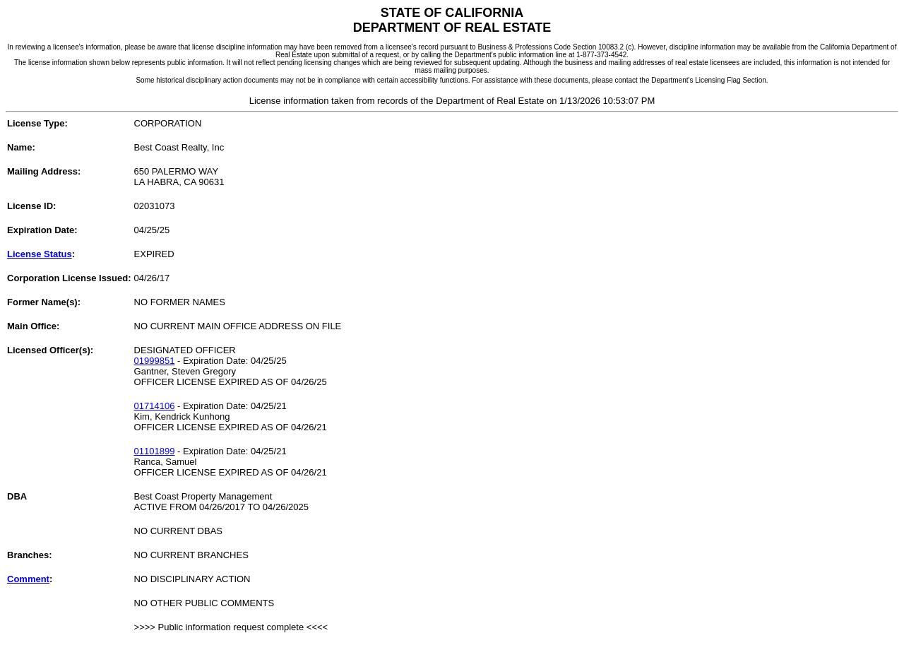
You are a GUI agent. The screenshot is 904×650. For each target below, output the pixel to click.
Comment (28, 579)
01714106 (154, 406)
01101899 (154, 451)
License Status (39, 254)
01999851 (154, 360)
